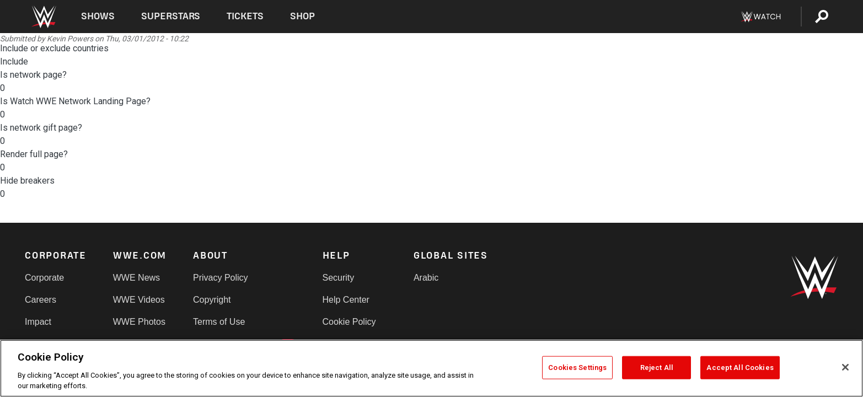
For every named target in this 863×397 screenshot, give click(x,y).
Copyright (212, 299)
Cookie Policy (349, 321)
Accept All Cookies (739, 367)
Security (339, 277)
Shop (302, 16)
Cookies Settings (577, 367)
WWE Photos (139, 321)
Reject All (656, 367)
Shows (98, 16)
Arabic (426, 277)
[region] (431, 368)
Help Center (346, 299)
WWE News (136, 277)
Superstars (171, 16)
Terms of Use (219, 321)
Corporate (44, 277)
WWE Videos (139, 299)
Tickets (245, 16)
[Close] (845, 367)
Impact (38, 321)
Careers (40, 299)
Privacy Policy (220, 277)
